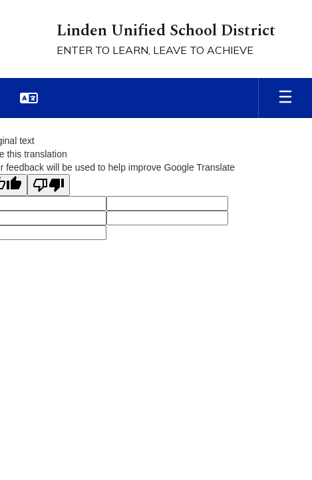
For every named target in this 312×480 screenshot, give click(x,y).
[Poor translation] (48, 185)
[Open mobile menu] (285, 98)
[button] (29, 98)
